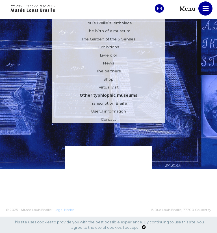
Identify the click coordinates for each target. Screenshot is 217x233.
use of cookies (108, 227)
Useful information (108, 112)
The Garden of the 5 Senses (108, 40)
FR (159, 8)
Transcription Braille (108, 104)
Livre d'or (108, 56)
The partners (108, 72)
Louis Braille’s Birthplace (108, 23)
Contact (108, 120)
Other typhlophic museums (108, 96)
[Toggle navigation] (205, 8)
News (108, 64)
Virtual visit (109, 88)
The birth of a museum (108, 31)
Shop (108, 80)
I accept (130, 227)
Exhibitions (108, 48)
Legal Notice (64, 213)
